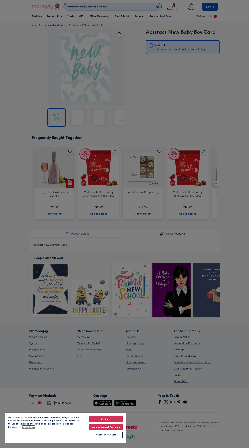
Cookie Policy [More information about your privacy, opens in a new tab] (28, 427)
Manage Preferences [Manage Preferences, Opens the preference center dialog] (105, 435)
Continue (105, 419)
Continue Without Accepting (105, 427)
